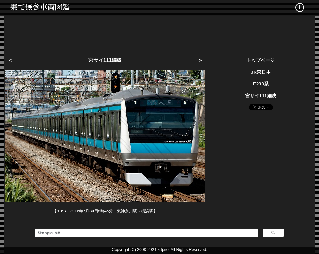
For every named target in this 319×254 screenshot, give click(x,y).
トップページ (261, 60)
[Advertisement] (159, 33)
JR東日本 (261, 72)
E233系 (261, 83)
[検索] (146, 233)
